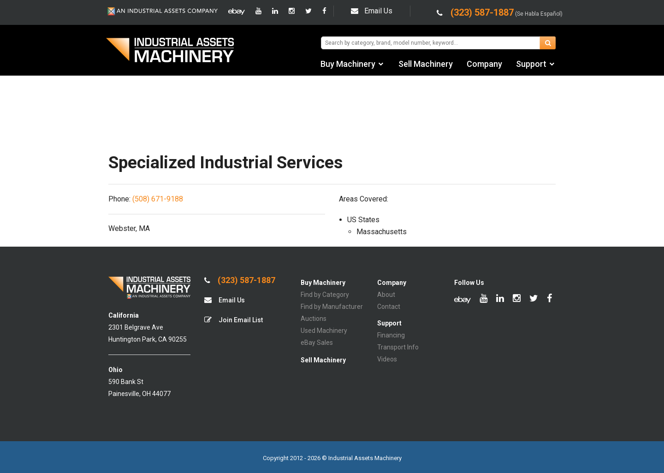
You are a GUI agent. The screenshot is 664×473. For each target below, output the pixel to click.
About (386, 294)
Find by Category (325, 294)
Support (531, 64)
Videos (387, 359)
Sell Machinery (425, 64)
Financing (391, 335)
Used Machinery (324, 330)
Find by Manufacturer (332, 306)
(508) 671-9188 (157, 199)
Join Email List (233, 320)
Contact (388, 306)
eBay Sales (317, 342)
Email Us (371, 10)
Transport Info (398, 347)
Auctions (313, 318)
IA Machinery (170, 51)
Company (484, 64)
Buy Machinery (347, 64)
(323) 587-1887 (239, 280)
